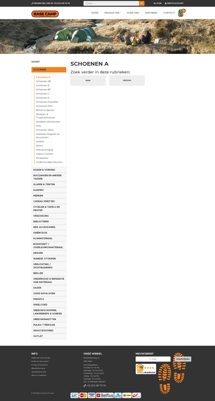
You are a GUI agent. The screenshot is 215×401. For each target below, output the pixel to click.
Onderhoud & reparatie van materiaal (48, 280)
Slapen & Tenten (44, 184)
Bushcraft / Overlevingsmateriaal (48, 246)
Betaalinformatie (38, 368)
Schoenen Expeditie (47, 102)
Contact (169, 13)
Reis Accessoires (44, 227)
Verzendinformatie (38, 372)
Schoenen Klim (44, 106)
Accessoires (42, 158)
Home (94, 13)
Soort (35, 61)
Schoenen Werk (45, 130)
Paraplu (38, 299)
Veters (39, 145)
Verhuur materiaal (38, 375)
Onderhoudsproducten (49, 162)
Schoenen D (42, 98)
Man (88, 80)
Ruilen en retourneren (40, 361)
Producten (111, 13)
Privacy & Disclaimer (39, 365)
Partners (151, 13)
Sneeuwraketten (44, 319)
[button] (181, 13)
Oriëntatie (40, 232)
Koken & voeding (44, 170)
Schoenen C (42, 93)
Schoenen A (43, 77)
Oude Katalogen (44, 293)
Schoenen (39, 69)
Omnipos (51, 393)
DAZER (37, 287)
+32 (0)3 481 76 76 (50, 3)
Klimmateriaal (43, 238)
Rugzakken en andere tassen (47, 177)
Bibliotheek (41, 221)
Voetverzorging (44, 149)
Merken (38, 195)
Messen (38, 253)
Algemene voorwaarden (40, 358)
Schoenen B (42, 85)
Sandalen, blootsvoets (48, 121)
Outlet (38, 336)
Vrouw (127, 80)
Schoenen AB (43, 81)
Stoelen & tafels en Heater (46, 209)
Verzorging (41, 216)
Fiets (38, 126)
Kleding (38, 190)
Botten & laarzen (45, 110)
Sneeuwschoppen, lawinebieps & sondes (47, 312)
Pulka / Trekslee (44, 325)
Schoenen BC (43, 89)
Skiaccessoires (43, 330)
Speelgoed (40, 304)
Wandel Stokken (44, 258)
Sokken (40, 141)
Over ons (133, 13)
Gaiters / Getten (44, 154)
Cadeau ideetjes (44, 201)
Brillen (38, 273)
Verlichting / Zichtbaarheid (43, 266)
